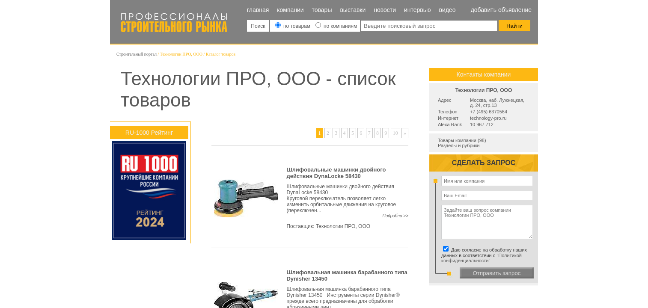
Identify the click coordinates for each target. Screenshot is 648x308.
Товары (322, 9)
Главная (258, 9)
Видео (447, 9)
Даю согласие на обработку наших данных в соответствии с (485, 255)
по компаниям (336, 26)
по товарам (293, 26)
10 (395, 133)
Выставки (353, 9)
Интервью (417, 9)
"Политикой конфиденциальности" (481, 258)
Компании (290, 9)
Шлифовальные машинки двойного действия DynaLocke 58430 (336, 172)
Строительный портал (136, 54)
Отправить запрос (496, 273)
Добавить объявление (501, 9)
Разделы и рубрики (459, 145)
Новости (385, 9)
